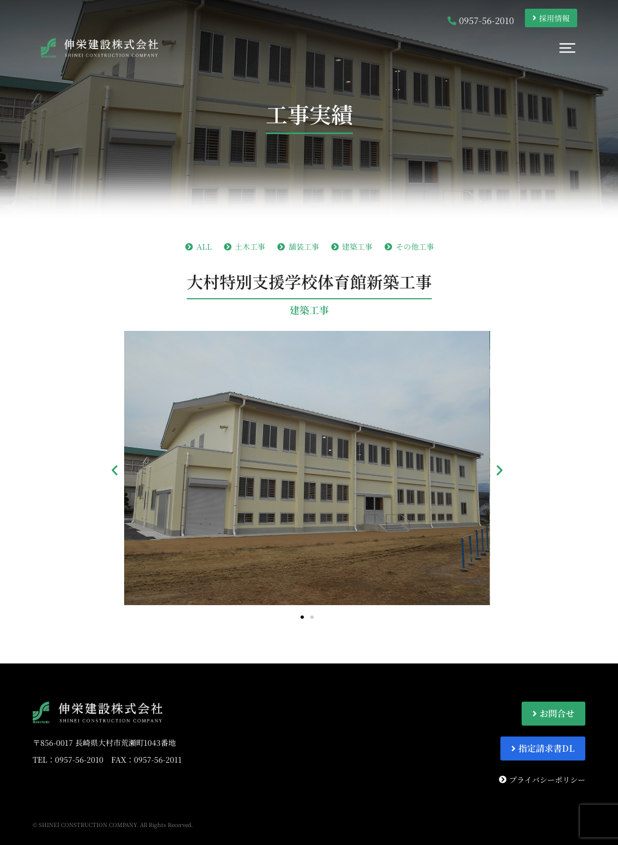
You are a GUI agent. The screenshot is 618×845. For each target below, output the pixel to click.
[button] (114, 469)
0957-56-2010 (79, 759)
